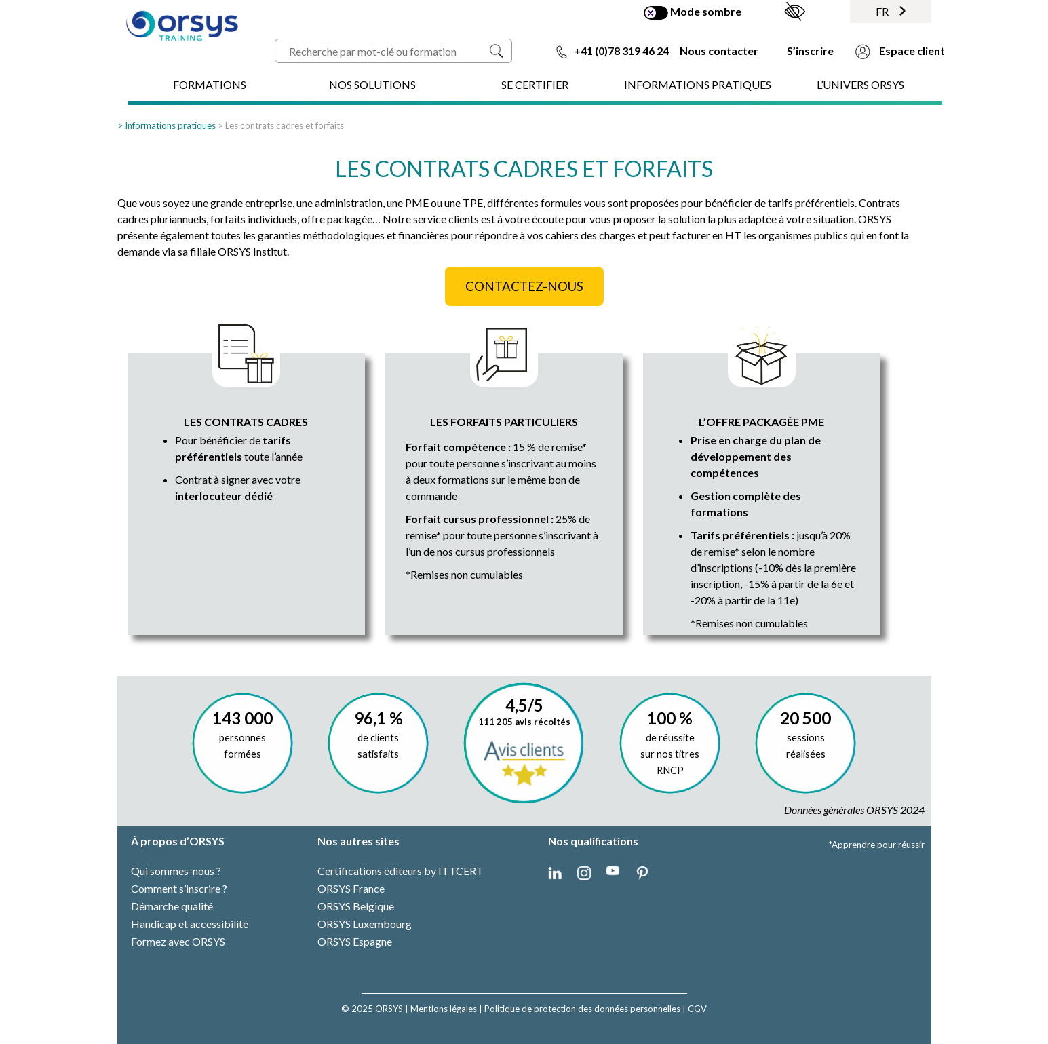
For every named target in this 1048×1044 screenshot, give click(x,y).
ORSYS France (351, 888)
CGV (697, 1008)
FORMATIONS (209, 84)
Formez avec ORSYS (178, 941)
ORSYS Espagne (354, 941)
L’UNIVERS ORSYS (860, 84)
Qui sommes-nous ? (176, 870)
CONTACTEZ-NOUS (524, 286)
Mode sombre (692, 12)
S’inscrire (810, 50)
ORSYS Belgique (355, 906)
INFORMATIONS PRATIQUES (697, 84)
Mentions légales (443, 1008)
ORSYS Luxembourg (364, 923)
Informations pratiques (170, 125)
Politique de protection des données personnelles (582, 1008)
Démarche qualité (172, 906)
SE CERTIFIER (534, 84)
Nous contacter (719, 50)
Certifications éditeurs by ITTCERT (400, 870)
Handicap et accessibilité (189, 923)
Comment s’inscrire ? (179, 888)
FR (891, 11)
